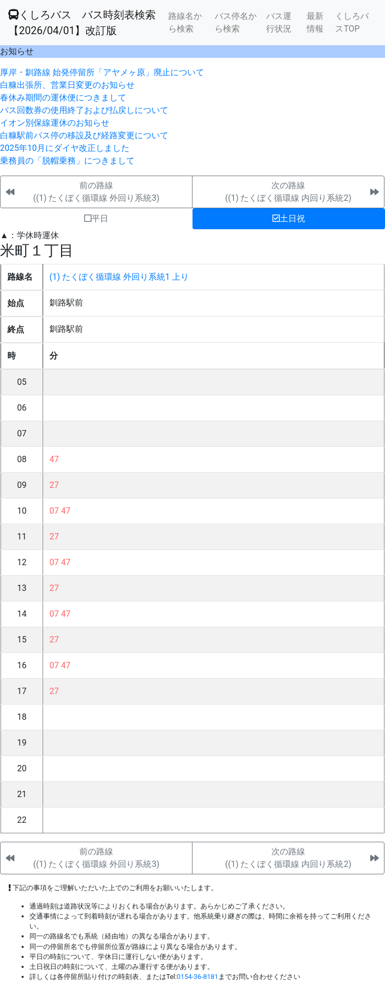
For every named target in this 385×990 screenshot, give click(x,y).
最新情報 (315, 22)
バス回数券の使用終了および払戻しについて (84, 110)
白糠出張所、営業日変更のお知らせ (67, 85)
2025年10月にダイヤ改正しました (64, 148)
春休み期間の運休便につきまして (63, 98)
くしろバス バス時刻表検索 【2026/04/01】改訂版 (82, 22)
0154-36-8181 (197, 977)
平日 (96, 218)
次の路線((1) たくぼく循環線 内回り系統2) (288, 191)
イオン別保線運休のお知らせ (54, 123)
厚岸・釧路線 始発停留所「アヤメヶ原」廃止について (102, 72)
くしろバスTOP (352, 22)
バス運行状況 (278, 22)
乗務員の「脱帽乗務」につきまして (67, 161)
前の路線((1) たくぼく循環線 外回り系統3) (96, 191)
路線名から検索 (185, 22)
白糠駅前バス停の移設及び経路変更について (84, 135)
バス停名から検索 (236, 22)
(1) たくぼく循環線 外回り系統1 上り (119, 277)
